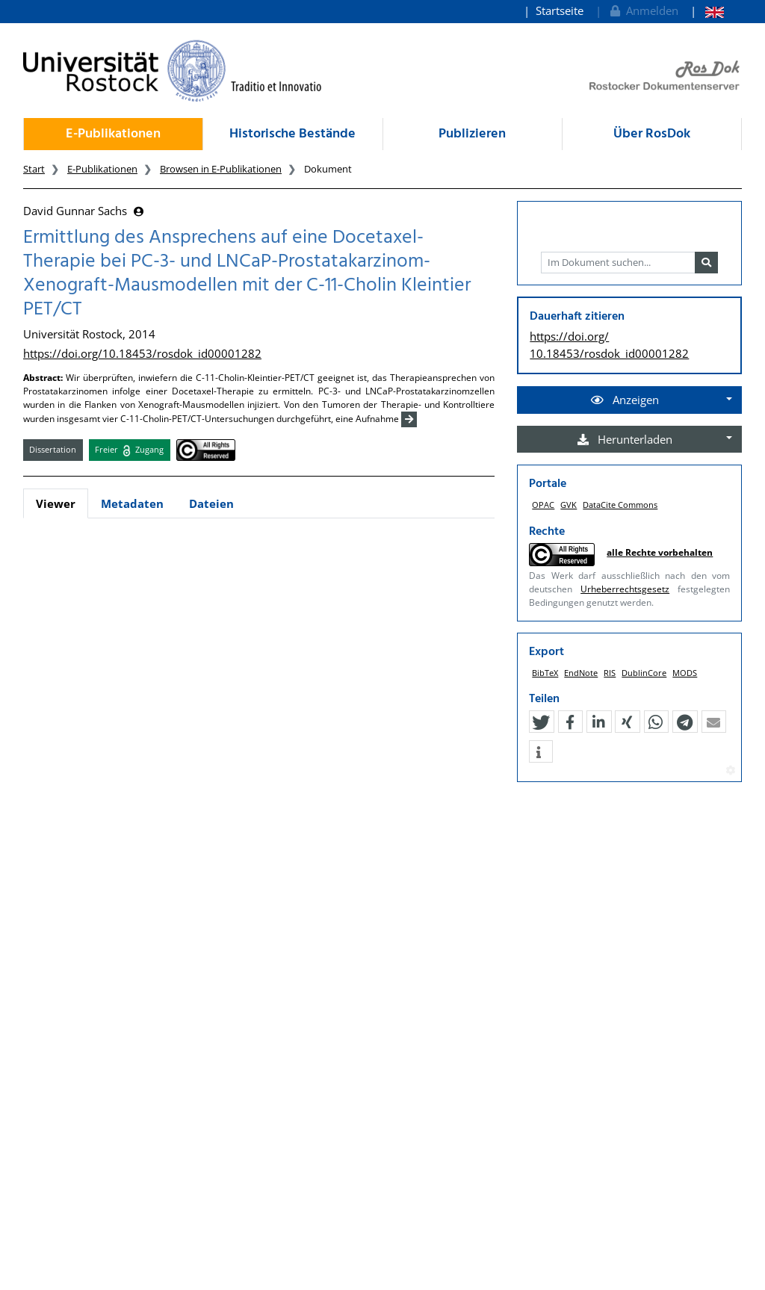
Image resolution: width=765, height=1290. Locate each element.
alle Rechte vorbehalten (660, 552)
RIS (610, 672)
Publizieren (472, 134)
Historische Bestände (292, 134)
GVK (568, 504)
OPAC (543, 504)
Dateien (211, 503)
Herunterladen (624, 439)
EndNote (581, 672)
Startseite (559, 10)
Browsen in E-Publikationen (221, 169)
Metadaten (132, 503)
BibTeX (545, 672)
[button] (541, 722)
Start (34, 169)
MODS (684, 672)
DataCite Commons (620, 504)
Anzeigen (625, 399)
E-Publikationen (113, 134)
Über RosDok (651, 134)
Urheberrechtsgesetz (624, 589)
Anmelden (642, 10)
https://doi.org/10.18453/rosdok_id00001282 (142, 353)
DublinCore (644, 672)
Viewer (55, 503)
